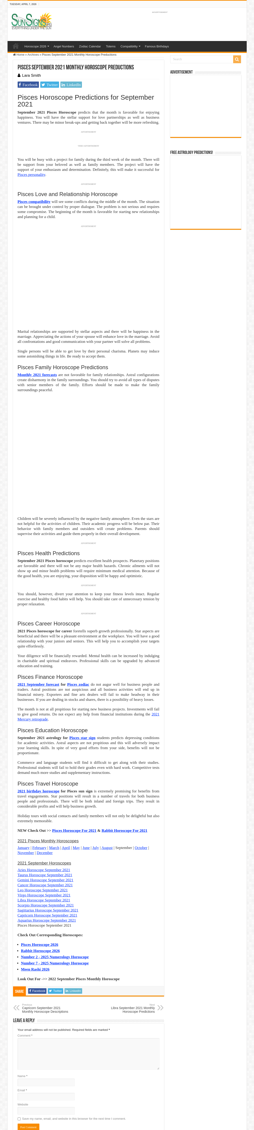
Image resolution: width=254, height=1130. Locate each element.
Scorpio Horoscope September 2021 (46, 855)
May (76, 797)
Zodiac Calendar (90, 46)
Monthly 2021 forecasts (37, 375)
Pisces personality (31, 174)
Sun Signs (20, 1102)
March (54, 797)
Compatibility (129, 46)
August (107, 797)
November (26, 802)
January (24, 797)
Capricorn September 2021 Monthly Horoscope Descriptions (45, 958)
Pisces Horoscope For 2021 (74, 780)
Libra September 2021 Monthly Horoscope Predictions (131, 958)
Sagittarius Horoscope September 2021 (48, 860)
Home (16, 46)
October (141, 797)
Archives (33, 54)
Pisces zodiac (78, 634)
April (66, 797)
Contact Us (118, 1102)
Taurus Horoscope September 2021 (45, 825)
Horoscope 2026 (35, 46)
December (45, 802)
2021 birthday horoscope (38, 741)
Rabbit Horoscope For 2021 (124, 780)
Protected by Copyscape (144, 1102)
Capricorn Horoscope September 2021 (47, 865)
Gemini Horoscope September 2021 (45, 830)
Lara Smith (31, 75)
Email (22, 1040)
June (86, 797)
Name (22, 1026)
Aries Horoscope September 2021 (44, 820)
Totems (111, 46)
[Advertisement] (205, 106)
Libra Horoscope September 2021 (44, 850)
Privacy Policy (99, 1102)
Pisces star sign (82, 687)
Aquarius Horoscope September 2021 (47, 870)
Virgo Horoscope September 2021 (44, 845)
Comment (25, 985)
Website (23, 1054)
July (95, 797)
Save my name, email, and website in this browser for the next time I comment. (74, 1068)
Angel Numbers (64, 46)
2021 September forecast (38, 634)
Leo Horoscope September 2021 (43, 840)
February (39, 797)
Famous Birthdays (157, 46)
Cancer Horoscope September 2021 (45, 835)
